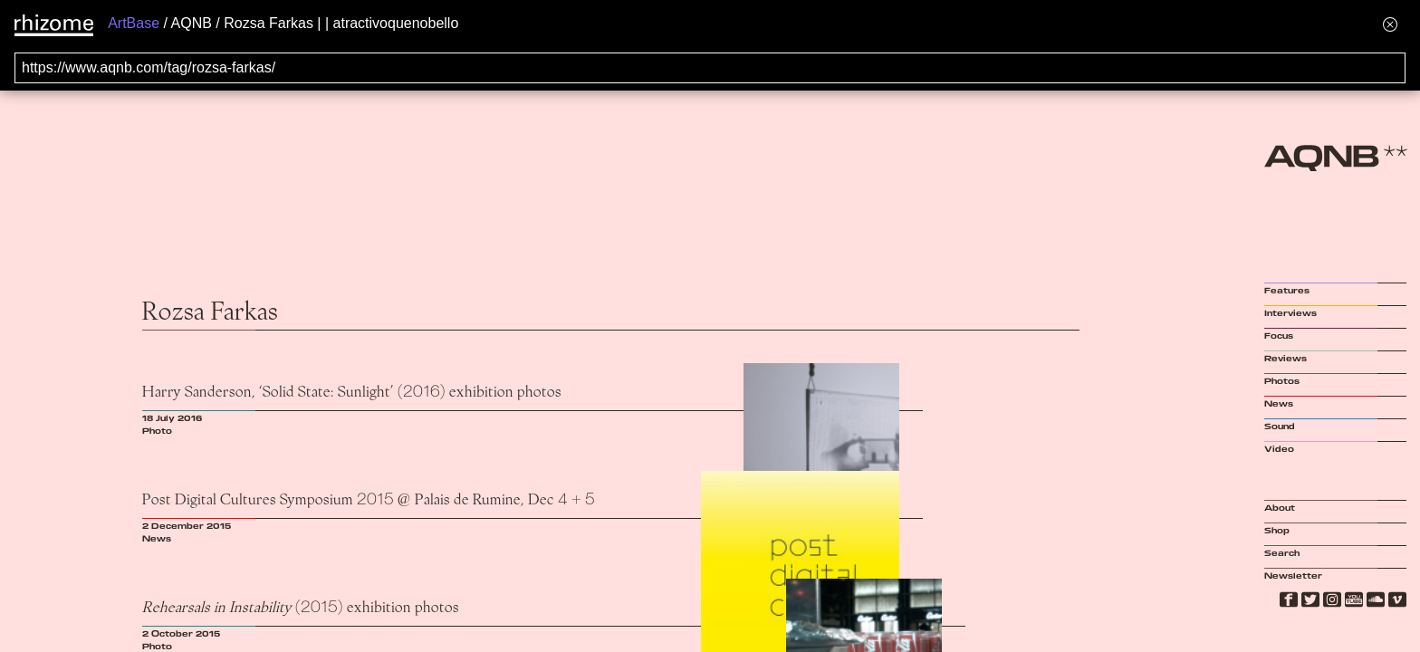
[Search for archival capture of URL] (710, 68)
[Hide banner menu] (1390, 24)
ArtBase (133, 23)
